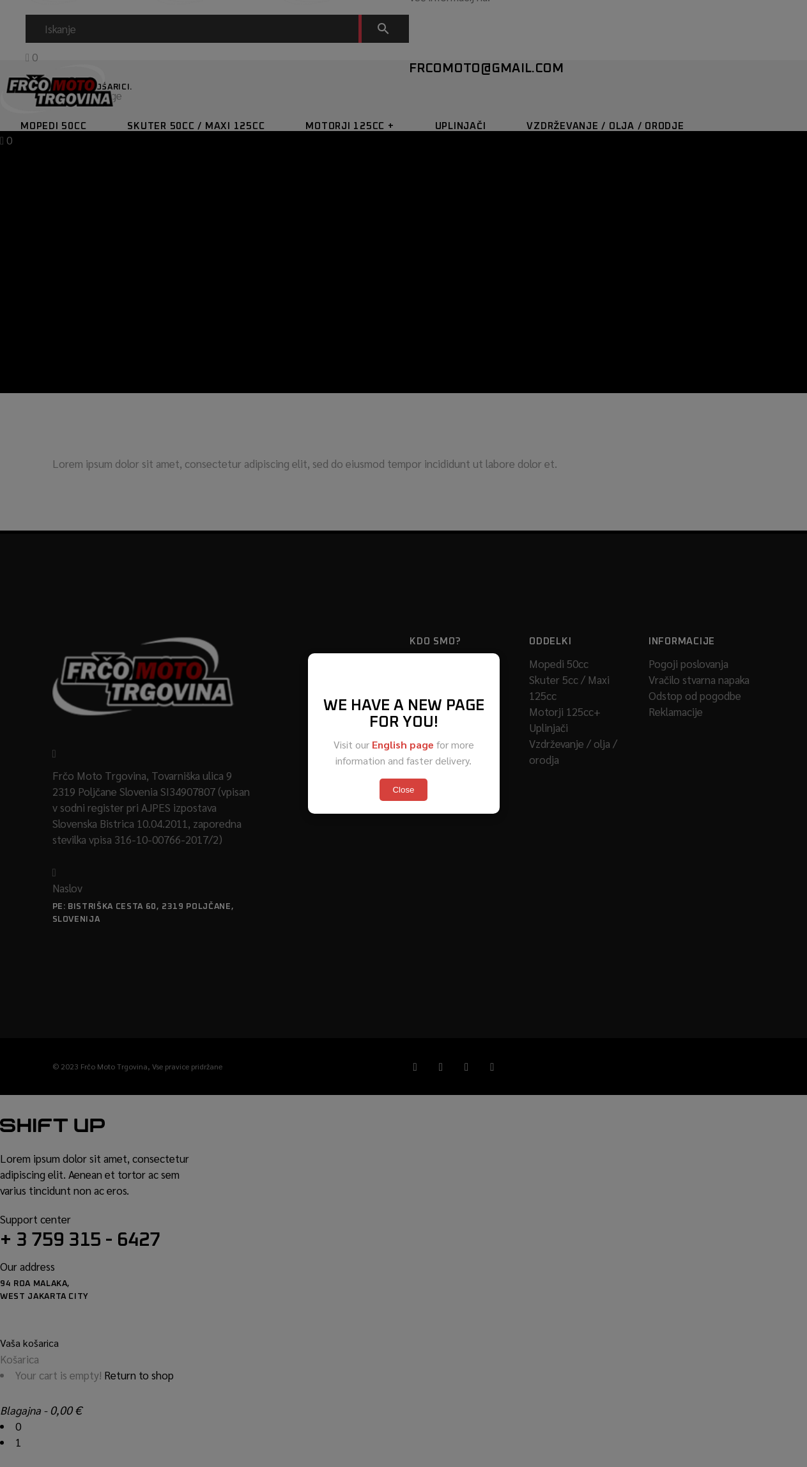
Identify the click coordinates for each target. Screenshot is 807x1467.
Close (403, 790)
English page (403, 744)
